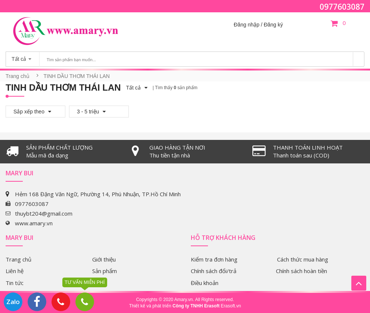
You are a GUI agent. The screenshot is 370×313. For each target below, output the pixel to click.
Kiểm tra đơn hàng (214, 259)
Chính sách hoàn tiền (301, 271)
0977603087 (342, 6)
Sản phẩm (104, 271)
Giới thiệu (104, 259)
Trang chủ (17, 76)
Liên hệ (15, 271)
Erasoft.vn (231, 306)
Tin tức (15, 283)
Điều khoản (204, 283)
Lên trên (358, 283)
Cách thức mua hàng (302, 259)
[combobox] (22, 56)
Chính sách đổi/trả (213, 271)
